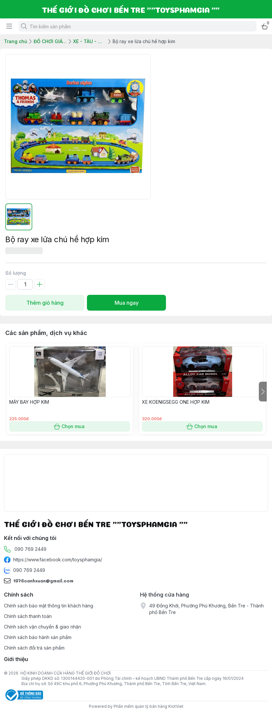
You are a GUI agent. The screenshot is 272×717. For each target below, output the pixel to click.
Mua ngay (126, 303)
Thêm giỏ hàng (44, 303)
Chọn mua (69, 426)
